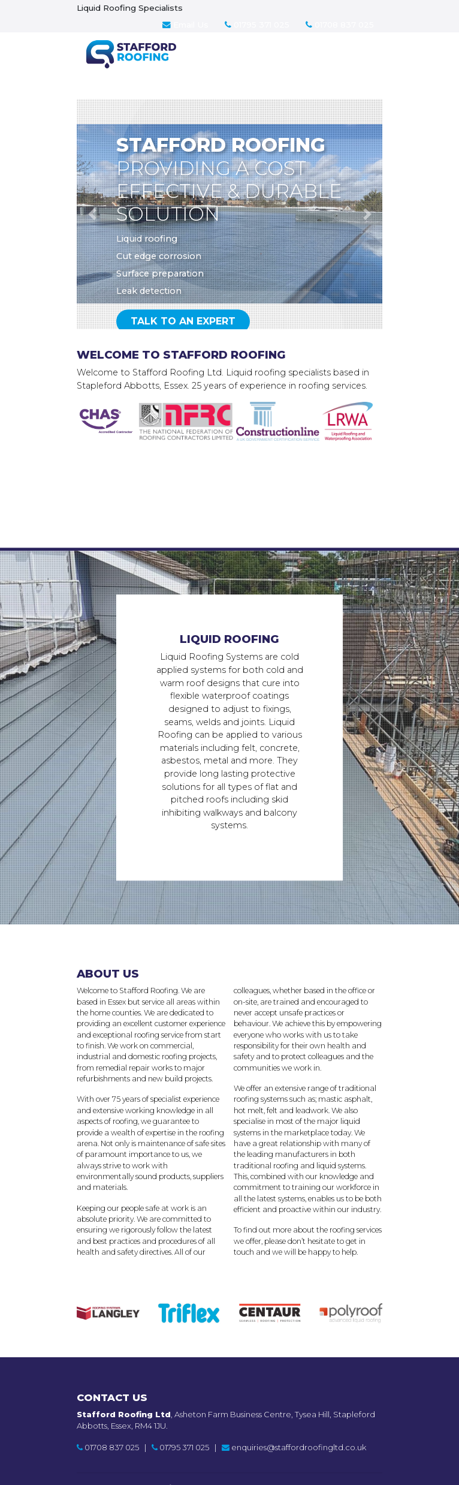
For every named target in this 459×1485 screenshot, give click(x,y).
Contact (313, 68)
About (258, 68)
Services (205, 68)
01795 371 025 (257, 24)
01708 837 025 (340, 24)
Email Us (185, 24)
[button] (92, 214)
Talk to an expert (183, 321)
